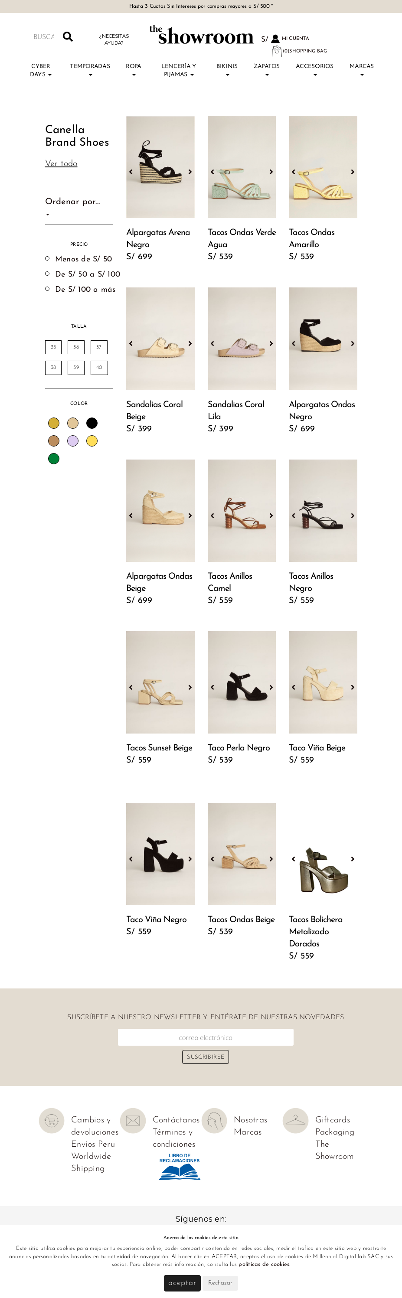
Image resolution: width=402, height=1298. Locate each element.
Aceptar (182, 1283)
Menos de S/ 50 (83, 259)
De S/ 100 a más (85, 290)
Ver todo (61, 164)
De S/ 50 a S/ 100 (87, 275)
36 (76, 347)
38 (53, 367)
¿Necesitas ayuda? (114, 39)
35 (53, 347)
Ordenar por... (72, 206)
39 (76, 367)
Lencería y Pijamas (178, 70)
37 (99, 347)
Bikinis (227, 70)
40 (99, 367)
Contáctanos (176, 1120)
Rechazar (220, 1283)
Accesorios (315, 70)
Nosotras (250, 1120)
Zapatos (267, 70)
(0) (299, 51)
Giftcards (332, 1120)
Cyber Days (41, 70)
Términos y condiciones (174, 1138)
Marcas (362, 70)
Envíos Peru (93, 1144)
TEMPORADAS (90, 70)
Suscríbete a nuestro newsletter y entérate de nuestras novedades (205, 1017)
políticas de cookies (264, 1264)
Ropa (133, 70)
